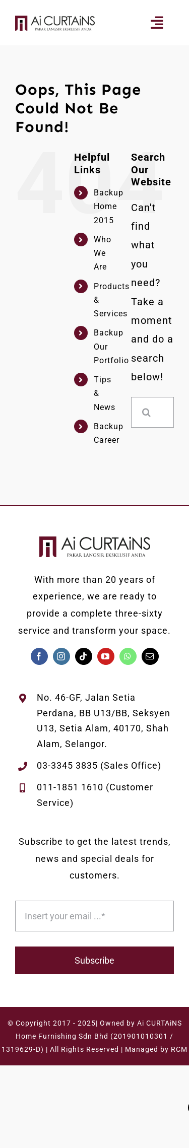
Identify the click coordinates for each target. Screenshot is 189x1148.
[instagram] (61, 656)
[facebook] (39, 656)
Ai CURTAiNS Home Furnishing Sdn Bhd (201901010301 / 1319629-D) (92, 1036)
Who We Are (102, 253)
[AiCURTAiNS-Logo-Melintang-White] (55, 21)
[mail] (150, 656)
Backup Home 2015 (108, 206)
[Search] (146, 412)
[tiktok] (83, 656)
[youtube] (105, 656)
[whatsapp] (128, 656)
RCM (179, 1049)
